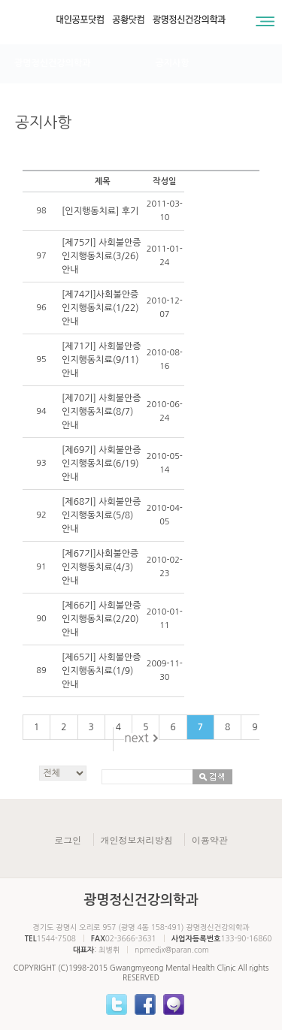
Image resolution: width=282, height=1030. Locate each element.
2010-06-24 (165, 411)
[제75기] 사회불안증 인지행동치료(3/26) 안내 (101, 256)
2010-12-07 (165, 308)
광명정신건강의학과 (52, 63)
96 (41, 308)
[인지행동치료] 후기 (100, 211)
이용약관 (210, 839)
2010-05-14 (165, 463)
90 (41, 619)
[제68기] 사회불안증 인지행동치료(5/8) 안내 (101, 515)
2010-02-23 (165, 567)
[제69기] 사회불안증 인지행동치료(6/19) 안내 (101, 464)
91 (41, 567)
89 (41, 670)
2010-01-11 (165, 619)
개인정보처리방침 (137, 839)
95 (41, 359)
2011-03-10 (165, 211)
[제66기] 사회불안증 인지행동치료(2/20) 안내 (101, 619)
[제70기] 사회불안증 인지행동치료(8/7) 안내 (101, 412)
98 (41, 211)
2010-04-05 (165, 515)
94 (41, 411)
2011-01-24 (165, 256)
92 (41, 515)
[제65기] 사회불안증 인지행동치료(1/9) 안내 (101, 671)
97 (41, 256)
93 (41, 463)
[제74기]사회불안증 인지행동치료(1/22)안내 (100, 308)
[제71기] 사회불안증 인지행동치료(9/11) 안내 (101, 360)
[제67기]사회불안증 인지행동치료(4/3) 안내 (100, 567)
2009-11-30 (165, 670)
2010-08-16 (165, 359)
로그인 (67, 839)
